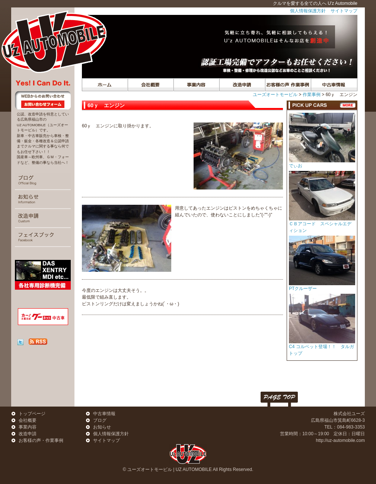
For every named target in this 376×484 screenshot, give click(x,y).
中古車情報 (333, 84)
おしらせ (43, 199)
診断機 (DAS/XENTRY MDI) (43, 275)
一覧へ (348, 105)
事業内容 (196, 84)
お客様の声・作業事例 (41, 440)
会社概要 (150, 84)
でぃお (295, 165)
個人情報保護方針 (308, 10)
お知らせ (102, 427)
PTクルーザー (303, 288)
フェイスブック (43, 237)
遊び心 (242, 84)
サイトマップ (344, 10)
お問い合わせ (43, 100)
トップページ (104, 84)
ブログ (43, 180)
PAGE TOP (279, 399)
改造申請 (43, 218)
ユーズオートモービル (275, 94)
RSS (38, 341)
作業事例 (312, 94)
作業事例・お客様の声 (287, 84)
